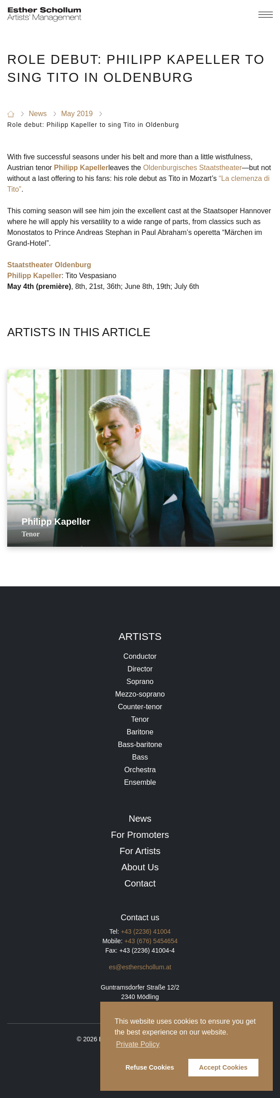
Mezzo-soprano (139, 694)
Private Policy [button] (138, 1044)
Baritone (140, 732)
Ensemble (140, 782)
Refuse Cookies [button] (149, 1067)
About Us (140, 867)
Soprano (140, 681)
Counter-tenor (140, 707)
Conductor (140, 656)
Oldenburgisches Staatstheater (192, 167)
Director (139, 669)
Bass (140, 757)
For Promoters (140, 835)
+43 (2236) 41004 (146, 931)
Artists (140, 636)
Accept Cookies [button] (223, 1067)
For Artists (140, 851)
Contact (140, 883)
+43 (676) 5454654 (151, 941)
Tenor (140, 719)
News (140, 819)
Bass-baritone (140, 744)
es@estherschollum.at (140, 967)
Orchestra (140, 770)
